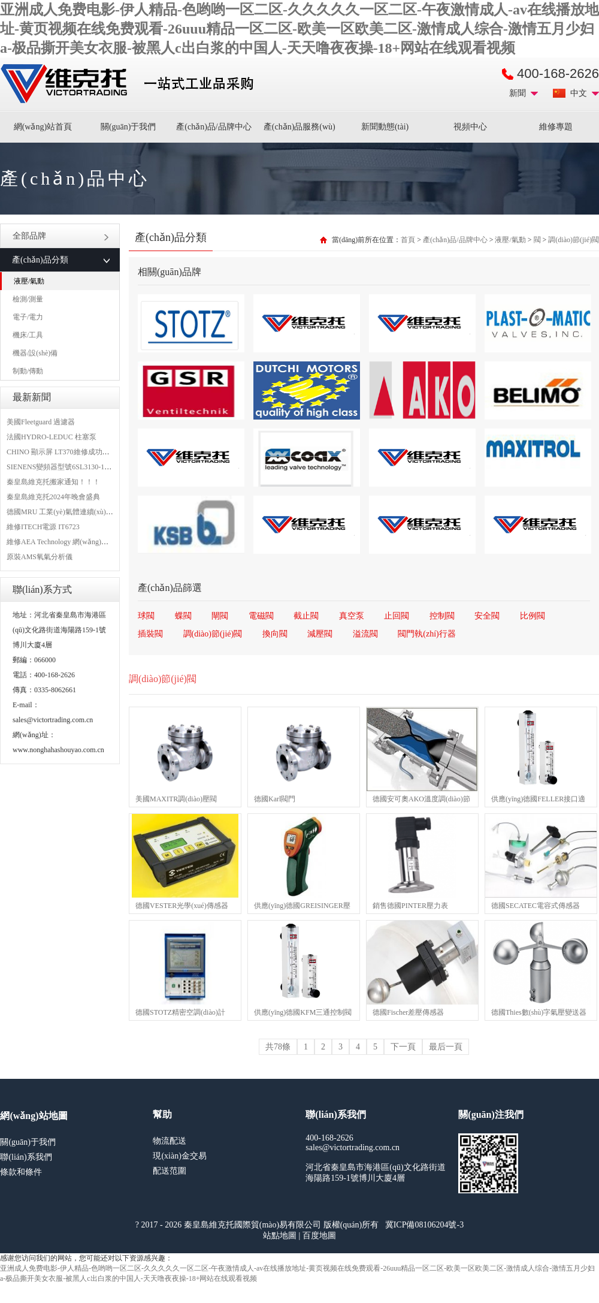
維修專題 (556, 126)
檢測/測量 (28, 299)
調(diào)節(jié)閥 (573, 240)
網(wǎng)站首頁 (43, 126)
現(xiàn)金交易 (179, 1155)
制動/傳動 (28, 371)
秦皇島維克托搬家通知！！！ (53, 482)
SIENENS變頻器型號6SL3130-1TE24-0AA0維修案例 (88, 467)
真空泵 (351, 615)
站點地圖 (280, 1235)
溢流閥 (365, 633)
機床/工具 (28, 335)
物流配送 (169, 1140)
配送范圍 (169, 1170)
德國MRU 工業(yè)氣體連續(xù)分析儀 (67, 512)
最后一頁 (445, 1046)
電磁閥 (261, 615)
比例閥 (532, 615)
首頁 (408, 240)
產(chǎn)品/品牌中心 (213, 126)
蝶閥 (183, 615)
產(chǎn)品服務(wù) (299, 126)
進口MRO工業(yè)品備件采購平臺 (130, 84)
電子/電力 (28, 317)
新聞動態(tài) (385, 126)
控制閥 (442, 615)
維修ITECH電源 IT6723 (43, 527)
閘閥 (219, 615)
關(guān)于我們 (128, 126)
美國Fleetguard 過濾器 (41, 422)
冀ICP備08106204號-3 (424, 1224)
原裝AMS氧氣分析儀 (39, 557)
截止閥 (306, 615)
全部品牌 (61, 235)
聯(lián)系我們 (26, 1157)
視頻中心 (470, 126)
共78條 (278, 1046)
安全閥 (487, 615)
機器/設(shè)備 (35, 353)
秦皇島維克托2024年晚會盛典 (53, 497)
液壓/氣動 (29, 281)
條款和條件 (21, 1172)
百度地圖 (319, 1235)
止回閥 (396, 615)
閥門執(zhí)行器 (426, 633)
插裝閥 (150, 633)
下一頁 (403, 1046)
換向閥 (275, 633)
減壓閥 (319, 633)
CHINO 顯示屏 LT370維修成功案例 (62, 452)
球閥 (146, 615)
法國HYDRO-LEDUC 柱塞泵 (51, 437)
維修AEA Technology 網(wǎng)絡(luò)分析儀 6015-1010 (92, 542)
